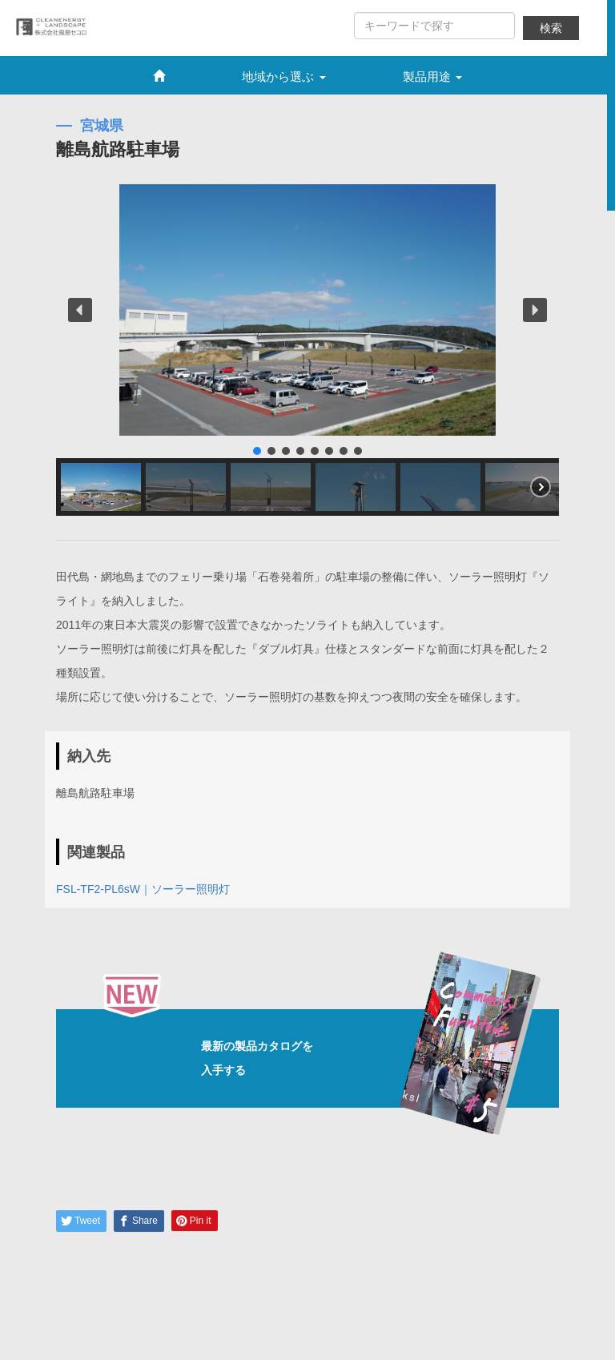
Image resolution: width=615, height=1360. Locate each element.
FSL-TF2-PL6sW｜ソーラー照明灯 (143, 889)
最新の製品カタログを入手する (326, 1058)
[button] (80, 310)
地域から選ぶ (283, 76)
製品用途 (432, 76)
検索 (551, 28)
